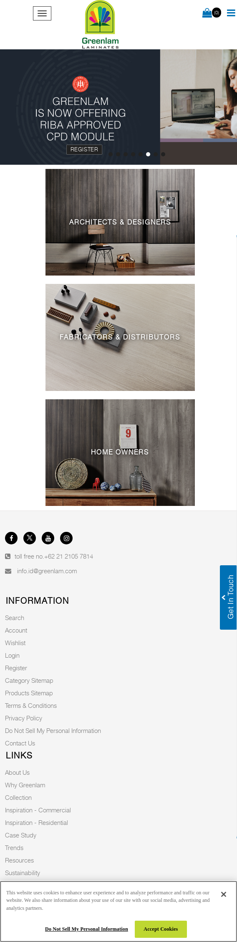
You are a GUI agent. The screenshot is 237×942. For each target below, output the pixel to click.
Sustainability (22, 872)
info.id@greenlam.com (47, 570)
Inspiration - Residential (36, 822)
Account (16, 630)
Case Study (20, 835)
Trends (14, 847)
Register (84, 149)
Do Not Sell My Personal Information (53, 730)
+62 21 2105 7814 (68, 556)
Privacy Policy (23, 718)
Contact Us (20, 743)
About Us (17, 772)
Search (14, 617)
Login (12, 655)
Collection (18, 797)
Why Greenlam (25, 785)
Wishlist (15, 642)
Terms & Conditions (31, 705)
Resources (19, 860)
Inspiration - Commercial (38, 810)
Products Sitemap (29, 693)
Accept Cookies (161, 929)
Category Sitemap (29, 680)
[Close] (223, 894)
